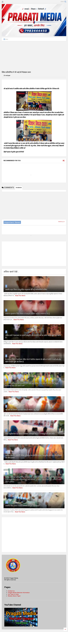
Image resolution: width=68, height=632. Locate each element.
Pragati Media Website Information (19, 592)
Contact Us (11, 591)
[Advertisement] (34, 56)
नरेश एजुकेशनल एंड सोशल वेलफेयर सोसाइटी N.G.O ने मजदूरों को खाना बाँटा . (30, 434)
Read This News (20, 295)
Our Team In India (13, 594)
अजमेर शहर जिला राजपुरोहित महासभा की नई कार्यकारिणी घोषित (26, 289)
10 (7, 502)
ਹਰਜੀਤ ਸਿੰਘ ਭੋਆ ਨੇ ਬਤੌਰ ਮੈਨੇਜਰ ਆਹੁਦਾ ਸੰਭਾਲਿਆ (22, 506)
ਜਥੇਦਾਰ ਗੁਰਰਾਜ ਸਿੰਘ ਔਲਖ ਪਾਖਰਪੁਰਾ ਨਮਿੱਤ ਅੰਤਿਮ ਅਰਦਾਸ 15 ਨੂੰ (27, 314)
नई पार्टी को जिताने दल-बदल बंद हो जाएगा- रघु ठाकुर (22, 410)
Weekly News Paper (14, 596)
